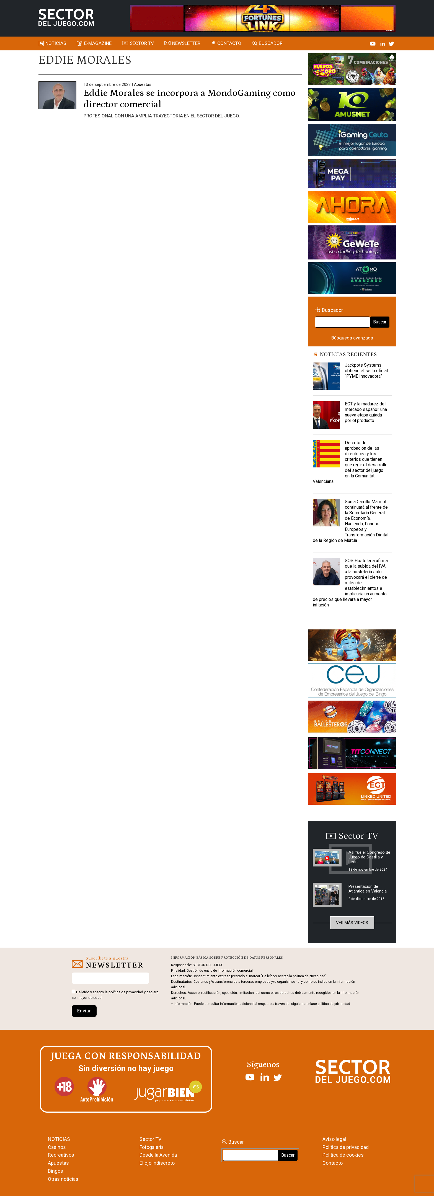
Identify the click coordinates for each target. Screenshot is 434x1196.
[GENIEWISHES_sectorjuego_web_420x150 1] (352, 646)
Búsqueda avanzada (352, 338)
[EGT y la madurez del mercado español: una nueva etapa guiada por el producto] (326, 415)
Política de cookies (343, 1155)
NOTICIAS (59, 1139)
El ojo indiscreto (157, 1163)
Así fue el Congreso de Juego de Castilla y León (369, 857)
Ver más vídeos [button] (352, 922)
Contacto (229, 43)
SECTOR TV (142, 43)
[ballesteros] (352, 718)
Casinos (57, 1147)
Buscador (271, 43)
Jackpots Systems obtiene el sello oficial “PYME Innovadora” (366, 370)
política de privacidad (125, 992)
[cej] (352, 682)
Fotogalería (152, 1147)
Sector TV (150, 1139)
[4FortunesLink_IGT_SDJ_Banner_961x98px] (263, 17)
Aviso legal (334, 1139)
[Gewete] (352, 243)
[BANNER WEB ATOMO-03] (352, 279)
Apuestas (142, 84)
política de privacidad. (334, 1004)
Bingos (55, 1171)
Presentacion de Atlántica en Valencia (367, 889)
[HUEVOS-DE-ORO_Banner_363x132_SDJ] (352, 70)
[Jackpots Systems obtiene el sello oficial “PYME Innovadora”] (326, 376)
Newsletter (186, 43)
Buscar (379, 322)
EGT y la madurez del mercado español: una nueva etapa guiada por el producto (366, 412)
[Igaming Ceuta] (352, 141)
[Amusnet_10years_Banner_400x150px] (352, 105)
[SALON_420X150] (352, 207)
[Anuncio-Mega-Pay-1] (352, 174)
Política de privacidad (345, 1147)
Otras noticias (63, 1179)
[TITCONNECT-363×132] (352, 754)
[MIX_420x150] (352, 790)
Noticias (55, 43)
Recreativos (61, 1155)
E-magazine (98, 43)
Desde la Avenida (158, 1155)
